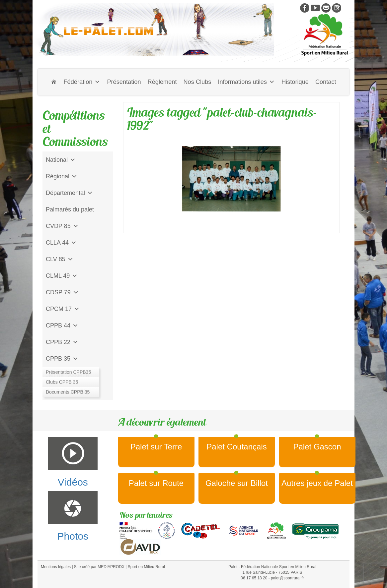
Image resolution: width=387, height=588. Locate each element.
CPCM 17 (63, 309)
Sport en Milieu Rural (146, 566)
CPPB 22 (62, 342)
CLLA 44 (61, 242)
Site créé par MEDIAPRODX (99, 566)
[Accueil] (53, 82)
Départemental (69, 193)
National (61, 159)
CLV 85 (59, 259)
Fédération (81, 82)
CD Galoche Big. (68, 391)
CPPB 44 (62, 325)
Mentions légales (56, 566)
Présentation (124, 82)
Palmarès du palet (70, 209)
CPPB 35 (62, 358)
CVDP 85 (62, 226)
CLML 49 (62, 275)
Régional (61, 176)
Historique (295, 82)
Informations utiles (246, 82)
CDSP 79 (62, 292)
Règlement (162, 82)
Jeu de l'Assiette (67, 375)
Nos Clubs (197, 82)
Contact (325, 82)
